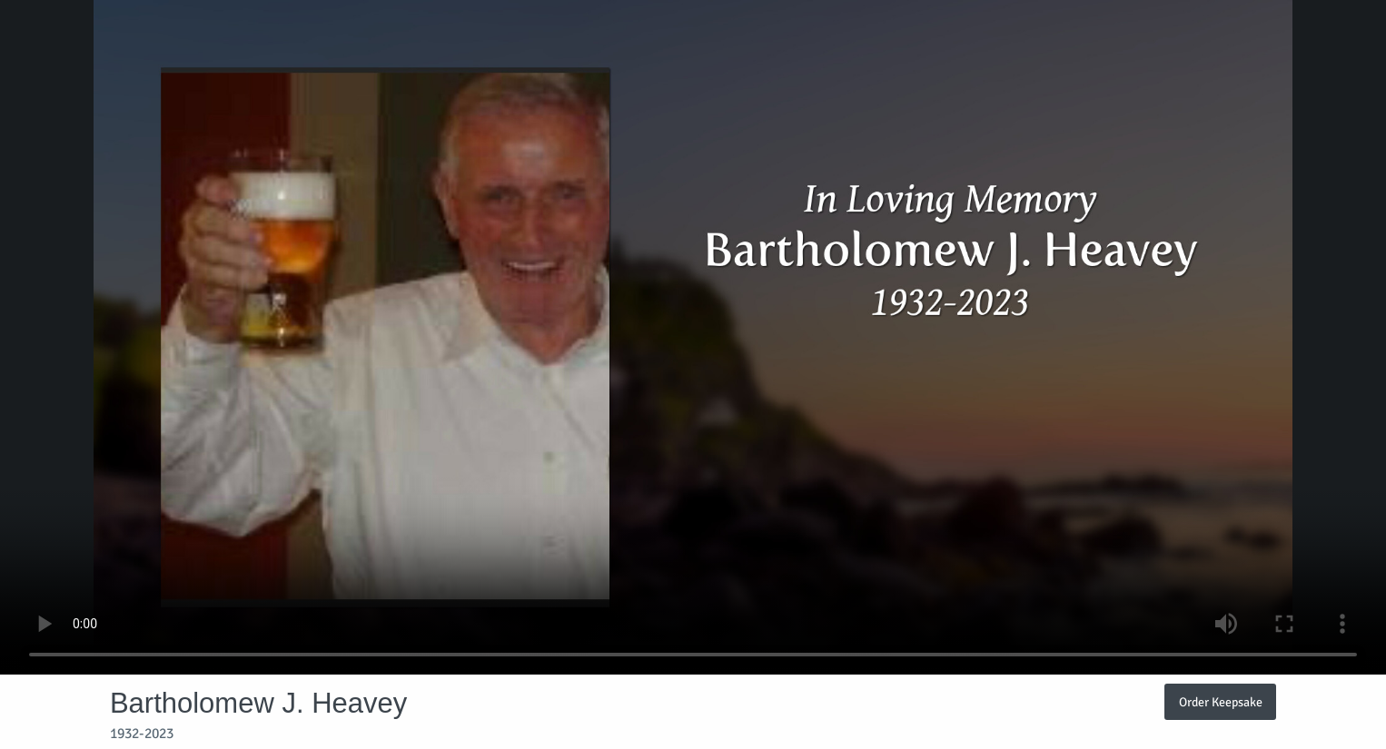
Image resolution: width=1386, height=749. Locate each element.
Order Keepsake (1220, 702)
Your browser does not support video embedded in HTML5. (693, 337)
